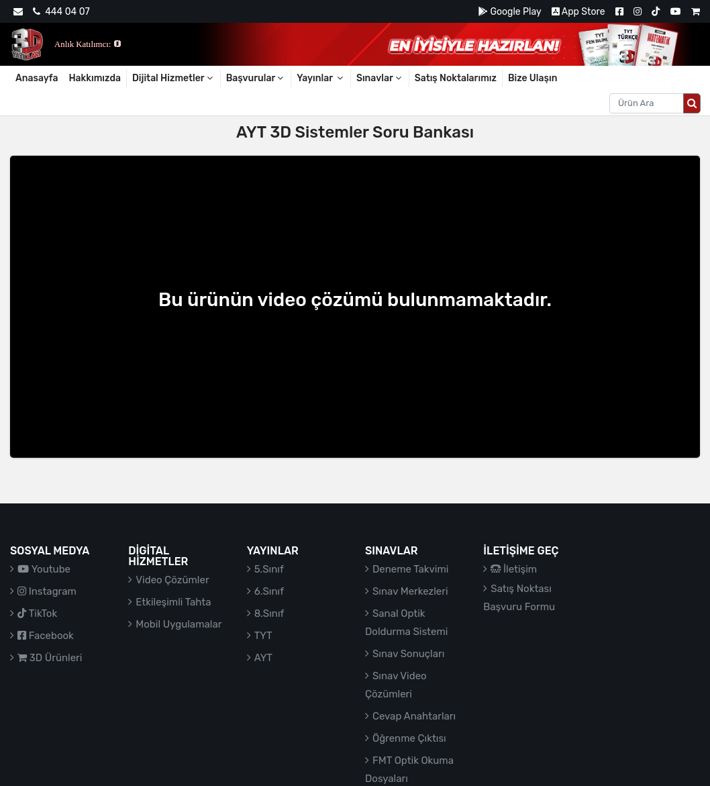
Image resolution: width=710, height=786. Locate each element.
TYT (263, 636)
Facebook (45, 636)
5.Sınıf (269, 569)
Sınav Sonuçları (408, 654)
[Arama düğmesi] (692, 103)
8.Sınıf (269, 613)
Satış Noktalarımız (456, 78)
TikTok (37, 613)
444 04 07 (61, 11)
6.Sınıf (269, 591)
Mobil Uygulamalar (178, 624)
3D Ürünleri (49, 658)
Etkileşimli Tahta (173, 602)
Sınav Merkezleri (410, 591)
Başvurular (256, 78)
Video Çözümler (172, 580)
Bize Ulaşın (533, 78)
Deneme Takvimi (410, 569)
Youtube (43, 569)
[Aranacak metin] (646, 103)
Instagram (47, 591)
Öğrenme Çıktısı (409, 738)
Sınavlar (379, 78)
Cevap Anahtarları (414, 716)
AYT (263, 658)
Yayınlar (321, 78)
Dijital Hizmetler (173, 78)
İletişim (514, 569)
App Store (578, 11)
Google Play (509, 11)
